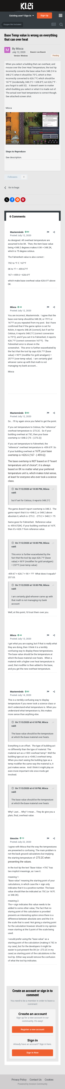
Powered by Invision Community (32, 1084)
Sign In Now (32, 1052)
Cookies (49, 1079)
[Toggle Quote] (13, 489)
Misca (46, 489)
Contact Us (36, 1079)
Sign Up (44, 15)
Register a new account (32, 1029)
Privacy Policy (19, 1079)
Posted (20, 235)
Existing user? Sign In (21, 15)
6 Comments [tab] (17, 216)
